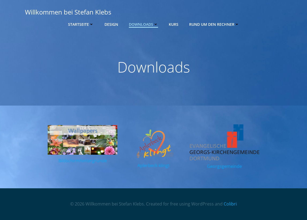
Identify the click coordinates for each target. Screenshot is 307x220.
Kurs (173, 24)
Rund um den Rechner (214, 24)
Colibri (230, 204)
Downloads (143, 24)
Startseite (81, 24)
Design (111, 24)
